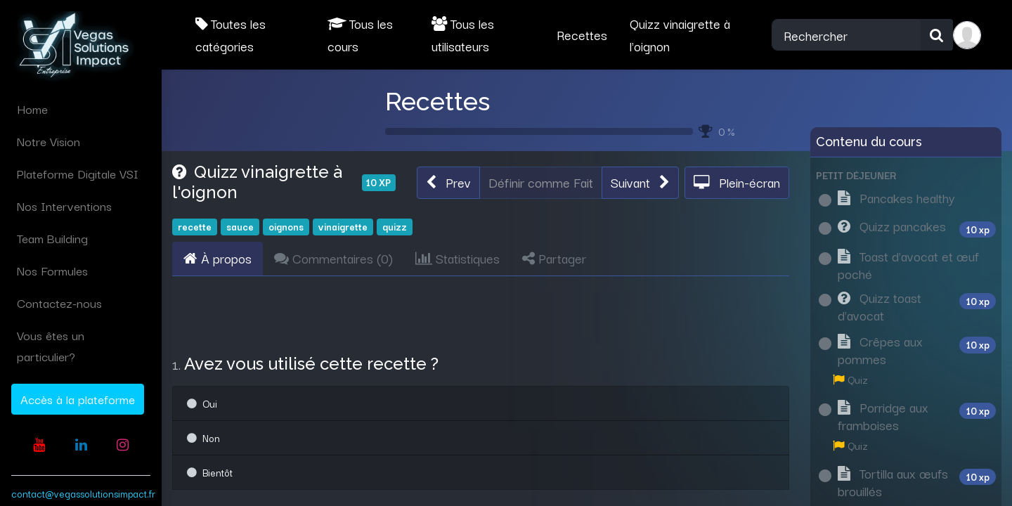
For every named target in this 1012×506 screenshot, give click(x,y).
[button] (448, 183)
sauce (240, 226)
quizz (394, 226)
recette (195, 226)
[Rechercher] (937, 35)
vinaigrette (343, 226)
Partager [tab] (554, 258)
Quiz (850, 379)
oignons (286, 226)
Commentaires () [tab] (333, 258)
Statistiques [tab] (457, 258)
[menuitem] (80, 109)
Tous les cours (360, 34)
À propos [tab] (217, 258)
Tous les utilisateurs (463, 34)
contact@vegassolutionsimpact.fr (83, 493)
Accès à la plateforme (77, 398)
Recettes (437, 101)
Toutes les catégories (230, 34)
